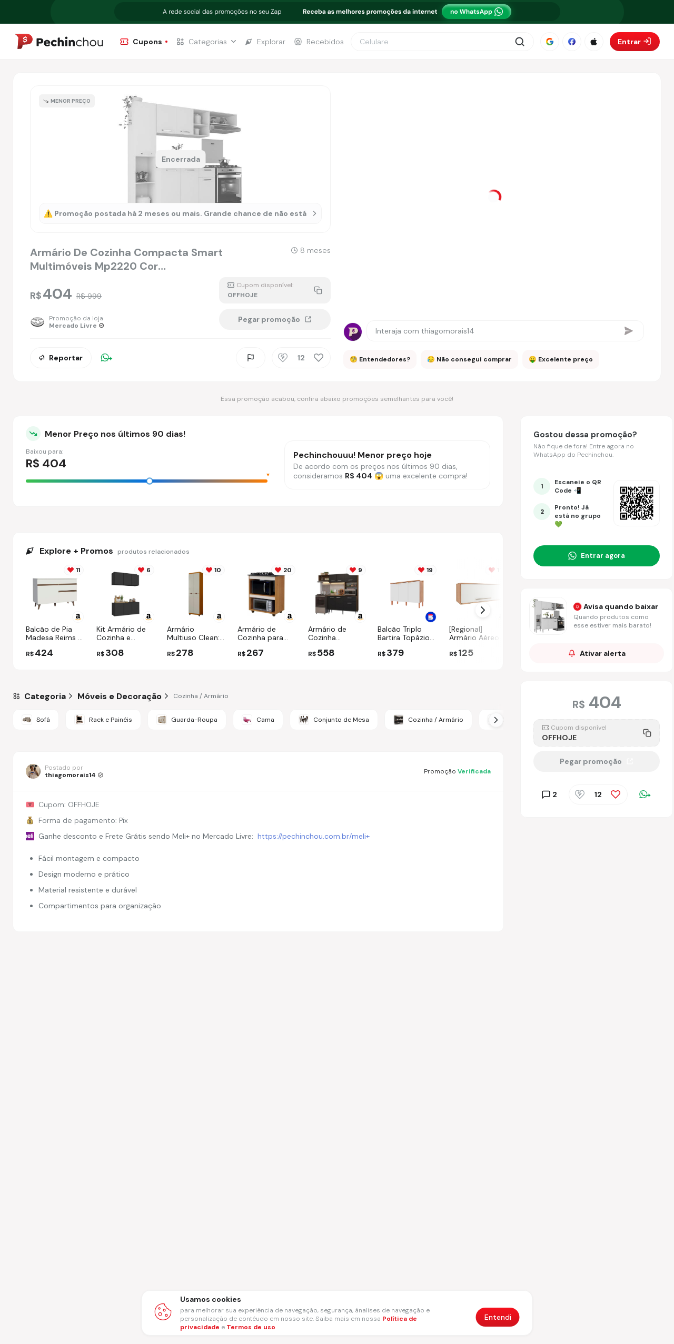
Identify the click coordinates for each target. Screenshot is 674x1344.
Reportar (61, 357)
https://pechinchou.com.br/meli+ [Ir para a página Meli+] (313, 836)
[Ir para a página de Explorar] (264, 41)
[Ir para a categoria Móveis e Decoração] (119, 696)
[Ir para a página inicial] (59, 41)
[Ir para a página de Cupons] (143, 41)
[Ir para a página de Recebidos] (319, 41)
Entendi (497, 1317)
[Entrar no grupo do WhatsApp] (596, 555)
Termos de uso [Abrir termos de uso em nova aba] (250, 1327)
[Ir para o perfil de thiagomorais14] (64, 771)
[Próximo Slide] (496, 719)
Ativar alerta (597, 653)
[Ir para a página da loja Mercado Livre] (67, 322)
